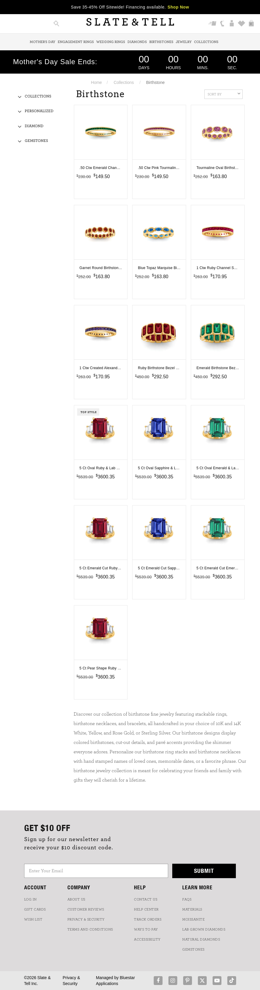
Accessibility (147, 939)
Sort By (224, 94)
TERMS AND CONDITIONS (90, 929)
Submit (204, 870)
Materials (192, 909)
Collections (206, 42)
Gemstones (36, 141)
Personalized (39, 111)
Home (96, 82)
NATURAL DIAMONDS (201, 939)
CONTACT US (145, 899)
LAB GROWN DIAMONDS (203, 929)
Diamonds (137, 42)
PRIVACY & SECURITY (86, 919)
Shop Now (178, 7)
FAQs (186, 899)
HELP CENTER (146, 909)
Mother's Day (42, 42)
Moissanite (193, 919)
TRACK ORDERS (147, 919)
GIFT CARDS (35, 909)
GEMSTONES (193, 949)
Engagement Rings (76, 42)
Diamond (34, 126)
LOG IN (30, 899)
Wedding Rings (110, 42)
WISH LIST (33, 919)
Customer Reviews (85, 909)
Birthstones (161, 42)
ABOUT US (76, 899)
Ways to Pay (146, 929)
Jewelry (184, 42)
